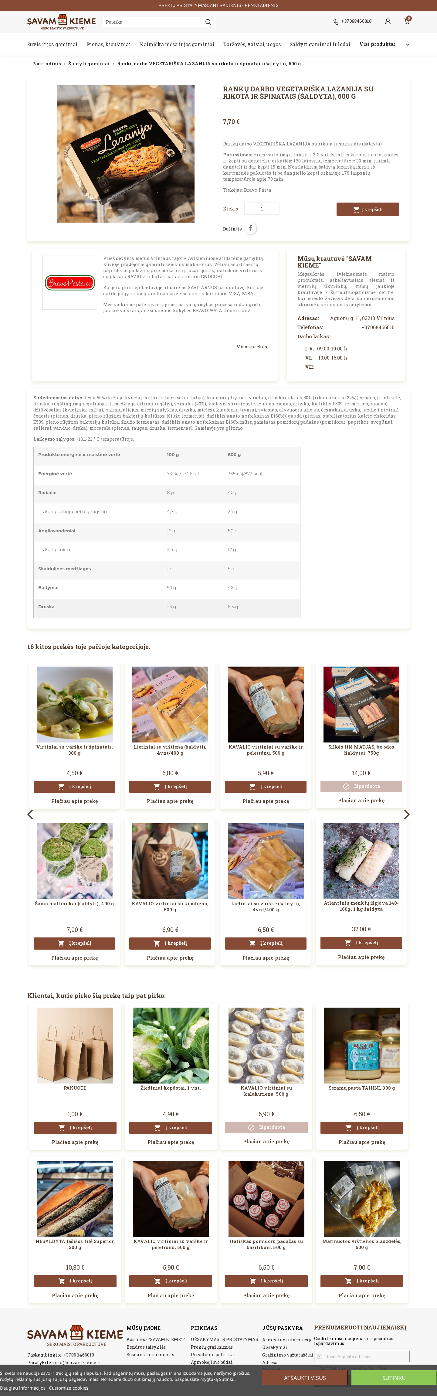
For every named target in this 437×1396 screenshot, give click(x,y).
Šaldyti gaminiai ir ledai (320, 44)
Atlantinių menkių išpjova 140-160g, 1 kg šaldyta (361, 906)
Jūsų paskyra (282, 1328)
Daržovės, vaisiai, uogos (252, 44)
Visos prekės (251, 346)
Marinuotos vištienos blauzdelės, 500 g (362, 1244)
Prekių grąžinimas (212, 1347)
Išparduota (361, 786)
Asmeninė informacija (287, 1340)
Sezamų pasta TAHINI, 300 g (362, 1088)
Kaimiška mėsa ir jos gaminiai (177, 44)
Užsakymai (274, 1347)
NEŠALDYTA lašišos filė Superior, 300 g (75, 1244)
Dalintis (250, 228)
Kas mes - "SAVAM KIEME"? (156, 1339)
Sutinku (394, 1377)
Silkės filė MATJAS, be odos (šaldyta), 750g (361, 750)
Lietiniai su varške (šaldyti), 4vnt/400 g (265, 906)
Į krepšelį (368, 209)
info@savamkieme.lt (77, 1362)
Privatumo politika (212, 1354)
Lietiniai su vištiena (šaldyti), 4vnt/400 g (170, 750)
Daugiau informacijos (23, 1388)
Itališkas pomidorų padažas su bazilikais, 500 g (266, 1244)
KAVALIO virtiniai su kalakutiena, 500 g (266, 1091)
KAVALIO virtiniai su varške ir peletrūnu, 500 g (266, 750)
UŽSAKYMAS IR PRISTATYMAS (224, 1339)
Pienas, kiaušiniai (109, 44)
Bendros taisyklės (146, 1347)
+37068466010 (78, 1355)
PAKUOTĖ (75, 1088)
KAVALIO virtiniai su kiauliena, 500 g (170, 906)
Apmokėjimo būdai (212, 1362)
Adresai (270, 1362)
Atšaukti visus (305, 1377)
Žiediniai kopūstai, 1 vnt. (171, 1088)
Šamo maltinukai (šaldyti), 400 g (74, 903)
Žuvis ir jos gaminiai (52, 44)
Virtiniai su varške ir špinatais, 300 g (74, 750)
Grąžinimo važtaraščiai (287, 1355)
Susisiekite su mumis (150, 1354)
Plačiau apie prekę (74, 801)
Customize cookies (68, 1388)
